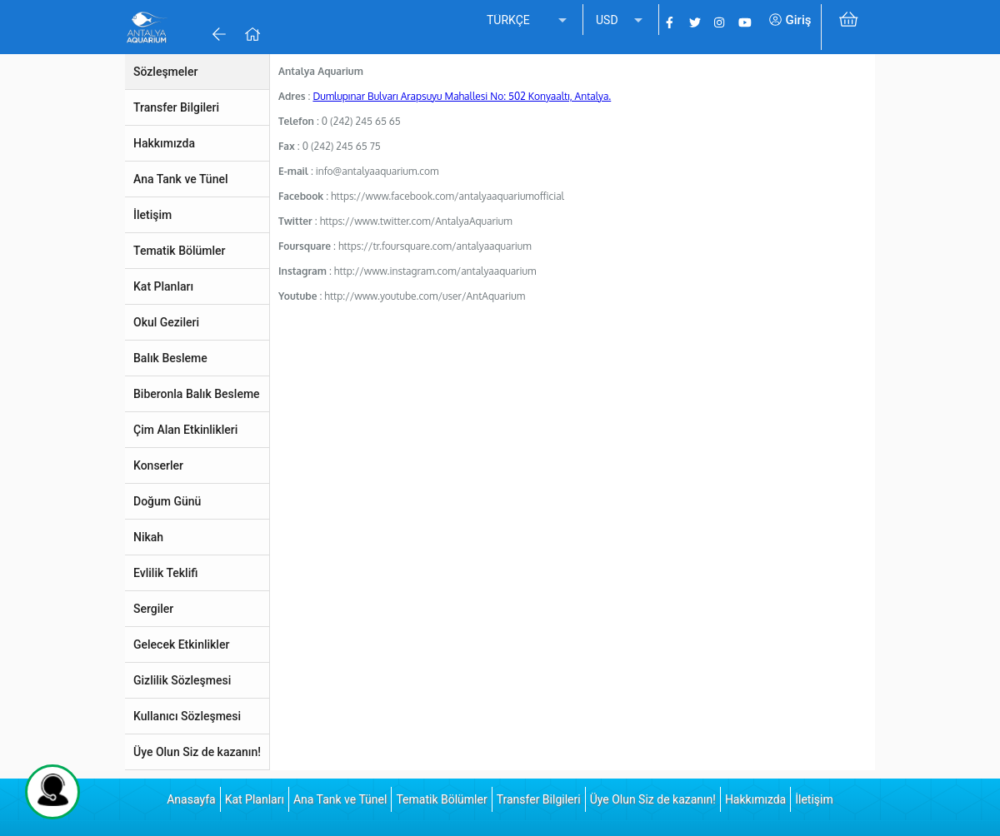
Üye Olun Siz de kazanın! (653, 799)
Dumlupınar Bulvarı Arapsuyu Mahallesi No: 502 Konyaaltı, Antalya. (461, 96)
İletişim (814, 799)
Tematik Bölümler (441, 799)
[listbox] (528, 20)
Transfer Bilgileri (539, 799)
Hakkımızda (755, 799)
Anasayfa (191, 799)
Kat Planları (254, 799)
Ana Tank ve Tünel (340, 799)
